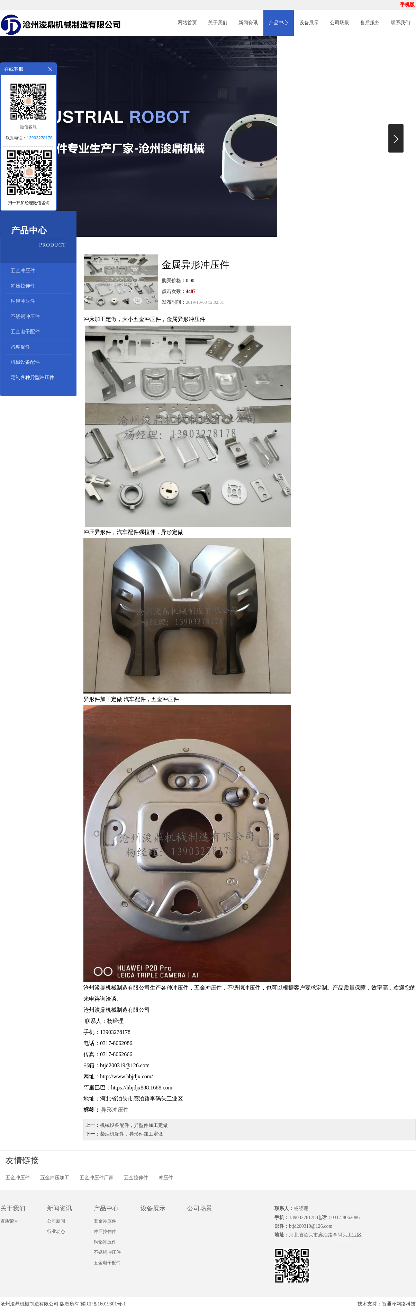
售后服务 (370, 22)
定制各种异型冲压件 (32, 377)
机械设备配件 (25, 362)
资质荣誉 (9, 1221)
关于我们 (217, 22)
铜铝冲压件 (23, 301)
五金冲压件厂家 (97, 1177)
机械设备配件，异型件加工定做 (134, 1125)
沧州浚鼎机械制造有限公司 (29, 1303)
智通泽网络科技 (399, 1303)
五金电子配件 (25, 331)
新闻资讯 (248, 22)
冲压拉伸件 (23, 285)
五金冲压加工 (54, 1177)
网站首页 (187, 22)
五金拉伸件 (136, 1177)
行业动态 (56, 1231)
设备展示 (309, 22)
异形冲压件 (115, 1110)
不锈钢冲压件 (25, 316)
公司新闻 (56, 1221)
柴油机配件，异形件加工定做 (131, 1134)
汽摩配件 (20, 347)
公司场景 (339, 22)
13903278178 (39, 138)
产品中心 (278, 22)
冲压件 (166, 1177)
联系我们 (400, 22)
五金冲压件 (23, 270)
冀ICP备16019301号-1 (103, 1303)
